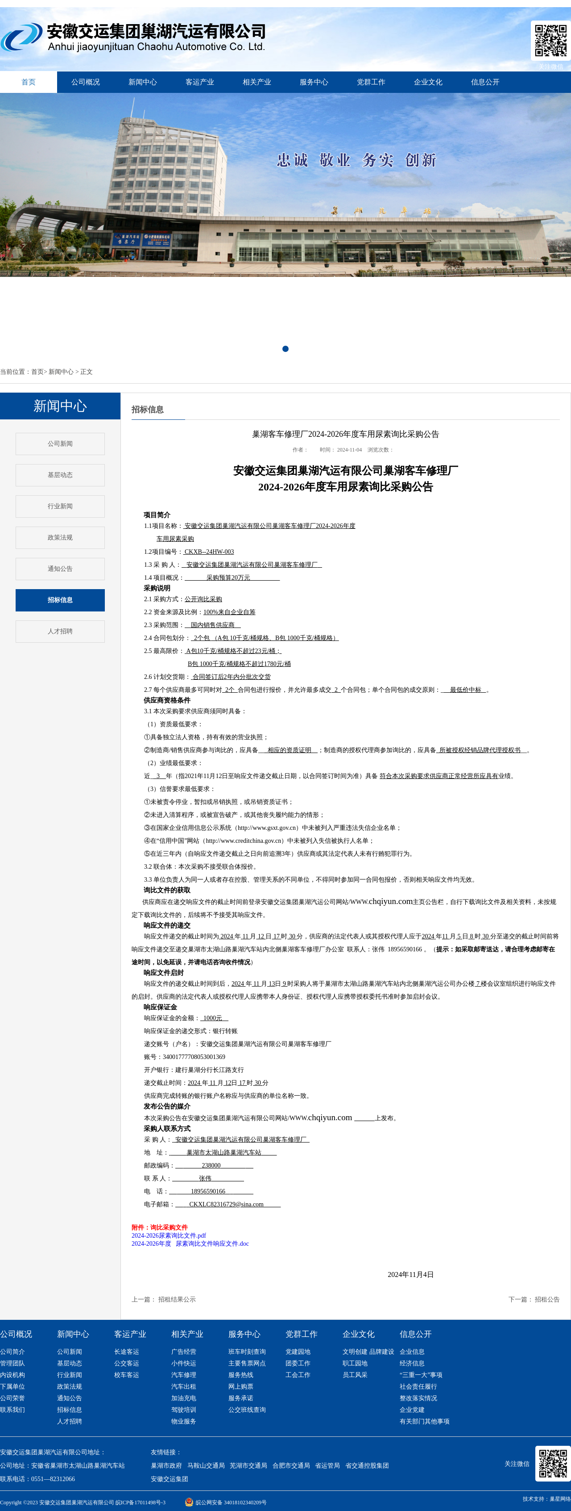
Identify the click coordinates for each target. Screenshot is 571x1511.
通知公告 (60, 568)
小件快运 (183, 1363)
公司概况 (85, 82)
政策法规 (60, 537)
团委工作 (298, 1363)
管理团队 (12, 1363)
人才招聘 (60, 631)
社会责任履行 (418, 1386)
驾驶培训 (183, 1409)
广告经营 (183, 1351)
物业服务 (183, 1421)
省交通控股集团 (367, 1465)
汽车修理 (183, 1375)
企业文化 (428, 82)
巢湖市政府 (166, 1465)
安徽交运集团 (169, 1479)
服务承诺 (240, 1398)
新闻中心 (142, 82)
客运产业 (200, 82)
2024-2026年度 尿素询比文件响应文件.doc (190, 1243)
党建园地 (298, 1351)
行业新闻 (60, 506)
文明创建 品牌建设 (368, 1351)
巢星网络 (560, 1499)
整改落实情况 (418, 1398)
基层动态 (60, 475)
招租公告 (547, 1299)
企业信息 (412, 1351)
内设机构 (12, 1375)
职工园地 (355, 1363)
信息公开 (485, 82)
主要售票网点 (247, 1363)
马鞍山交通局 (206, 1465)
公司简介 (12, 1351)
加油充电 (183, 1398)
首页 (37, 371)
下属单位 (12, 1386)
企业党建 (412, 1409)
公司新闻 (60, 443)
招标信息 (69, 1409)
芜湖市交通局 (248, 1465)
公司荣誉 (12, 1398)
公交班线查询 (247, 1409)
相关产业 (257, 82)
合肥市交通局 (291, 1465)
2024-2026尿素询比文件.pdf (169, 1235)
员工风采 (355, 1375)
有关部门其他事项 (425, 1421)
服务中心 (314, 82)
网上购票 (240, 1386)
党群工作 (371, 82)
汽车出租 (183, 1386)
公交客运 (126, 1363)
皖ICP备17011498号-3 (141, 1502)
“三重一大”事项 (421, 1375)
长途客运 (126, 1351)
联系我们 (12, 1409)
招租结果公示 (177, 1299)
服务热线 (240, 1375)
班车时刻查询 (247, 1351)
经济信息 (412, 1363)
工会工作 (298, 1375)
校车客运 (126, 1375)
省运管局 (327, 1465)
